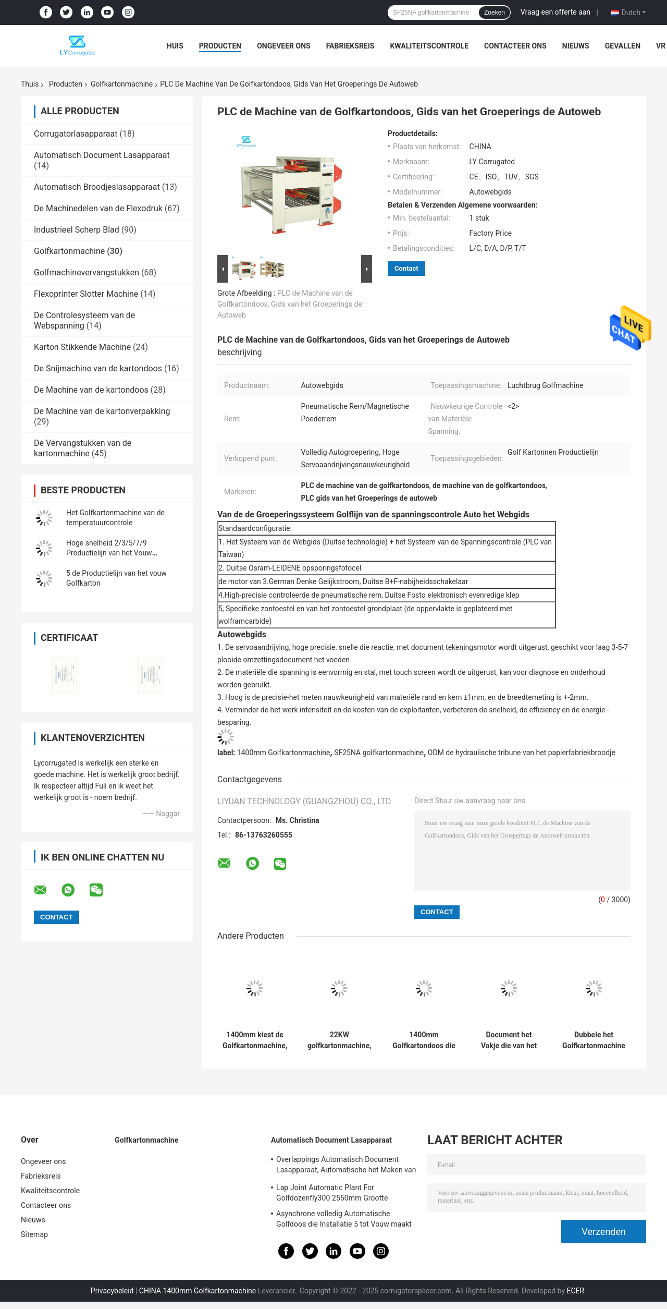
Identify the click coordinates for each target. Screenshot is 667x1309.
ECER (576, 1291)
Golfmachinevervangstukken (86, 272)
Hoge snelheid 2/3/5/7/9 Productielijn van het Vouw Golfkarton (109, 553)
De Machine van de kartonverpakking (102, 411)
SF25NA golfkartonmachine (379, 752)
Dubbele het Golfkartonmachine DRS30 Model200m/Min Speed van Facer (593, 1040)
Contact (406, 268)
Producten (220, 46)
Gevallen (622, 46)
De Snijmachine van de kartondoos (98, 368)
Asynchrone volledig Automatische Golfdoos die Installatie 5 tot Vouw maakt (344, 1218)
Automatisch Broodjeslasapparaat (97, 187)
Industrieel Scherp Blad (76, 230)
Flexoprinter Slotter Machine (86, 294)
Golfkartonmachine (122, 84)
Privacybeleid (112, 1291)
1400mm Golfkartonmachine (283, 752)
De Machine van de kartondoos (91, 390)
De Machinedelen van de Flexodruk (98, 208)
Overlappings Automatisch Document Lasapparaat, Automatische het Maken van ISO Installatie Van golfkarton (346, 1166)
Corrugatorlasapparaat (76, 134)
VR (660, 46)
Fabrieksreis (350, 46)
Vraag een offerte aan (555, 12)
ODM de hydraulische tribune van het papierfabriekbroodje (521, 752)
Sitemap (34, 1234)
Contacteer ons (515, 46)
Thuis (30, 84)
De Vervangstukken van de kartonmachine (82, 448)
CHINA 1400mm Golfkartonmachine (197, 1291)
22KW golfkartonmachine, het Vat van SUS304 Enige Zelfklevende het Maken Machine (339, 1040)
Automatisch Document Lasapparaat (102, 155)
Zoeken (494, 12)
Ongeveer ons (283, 46)
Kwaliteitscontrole (429, 46)
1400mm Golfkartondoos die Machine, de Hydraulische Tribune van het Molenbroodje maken (423, 1040)
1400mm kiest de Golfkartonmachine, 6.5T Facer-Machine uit (255, 1040)
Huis (175, 46)
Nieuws (575, 46)
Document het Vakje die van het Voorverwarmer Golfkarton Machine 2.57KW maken (509, 1040)
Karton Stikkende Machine (82, 347)
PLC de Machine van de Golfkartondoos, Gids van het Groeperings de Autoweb (289, 304)
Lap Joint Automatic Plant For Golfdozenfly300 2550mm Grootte (332, 1192)
